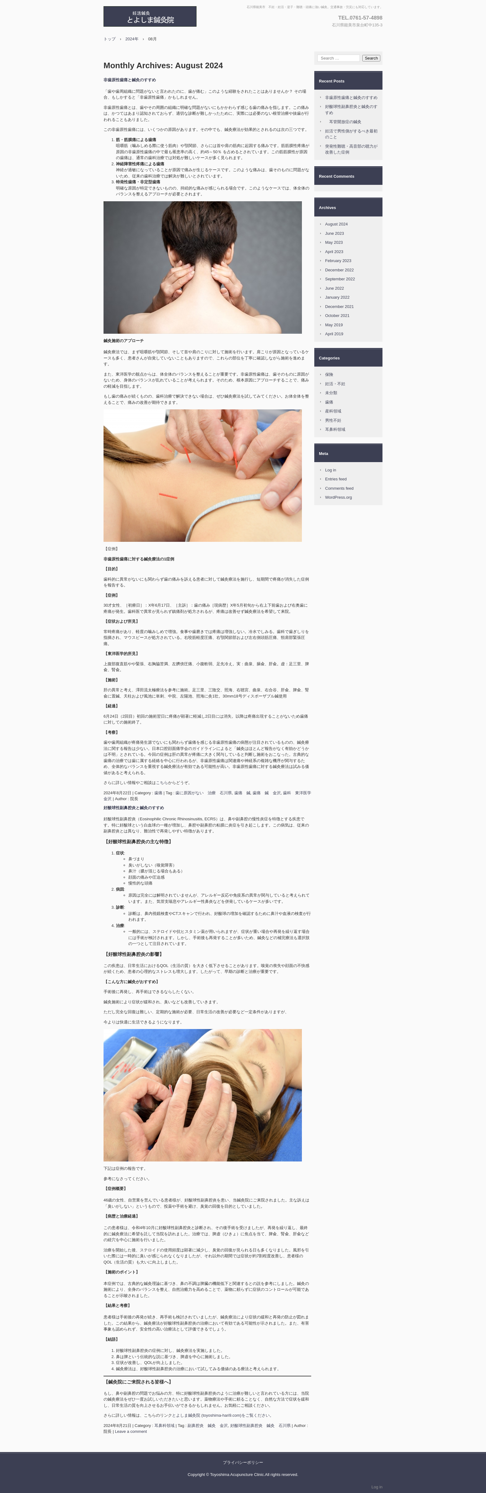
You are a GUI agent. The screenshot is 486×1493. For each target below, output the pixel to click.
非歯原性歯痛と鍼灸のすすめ (130, 80)
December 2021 (339, 306)
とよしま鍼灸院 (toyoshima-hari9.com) (206, 1415)
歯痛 (158, 793)
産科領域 (333, 411)
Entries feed (336, 479)
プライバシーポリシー (243, 1462)
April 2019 (334, 334)
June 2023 (334, 233)
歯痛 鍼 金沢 (267, 793)
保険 (329, 374)
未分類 (331, 392)
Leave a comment (131, 1431)
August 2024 (336, 224)
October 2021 (337, 315)
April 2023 (334, 251)
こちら (162, 782)
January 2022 (337, 297)
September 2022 (340, 279)
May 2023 (334, 242)
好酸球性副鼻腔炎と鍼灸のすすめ (134, 807)
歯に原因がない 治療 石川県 (203, 793)
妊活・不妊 (335, 383)
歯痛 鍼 (242, 793)
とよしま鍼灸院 (170, 16)
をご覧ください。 (257, 1415)
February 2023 (338, 260)
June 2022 (334, 288)
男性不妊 (333, 420)
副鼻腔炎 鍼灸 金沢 (208, 1425)
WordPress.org (338, 497)
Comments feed (339, 488)
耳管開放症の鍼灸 (343, 121)
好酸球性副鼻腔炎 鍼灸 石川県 (260, 1425)
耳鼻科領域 (164, 1425)
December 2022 (339, 270)
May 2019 (334, 325)
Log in (330, 470)
